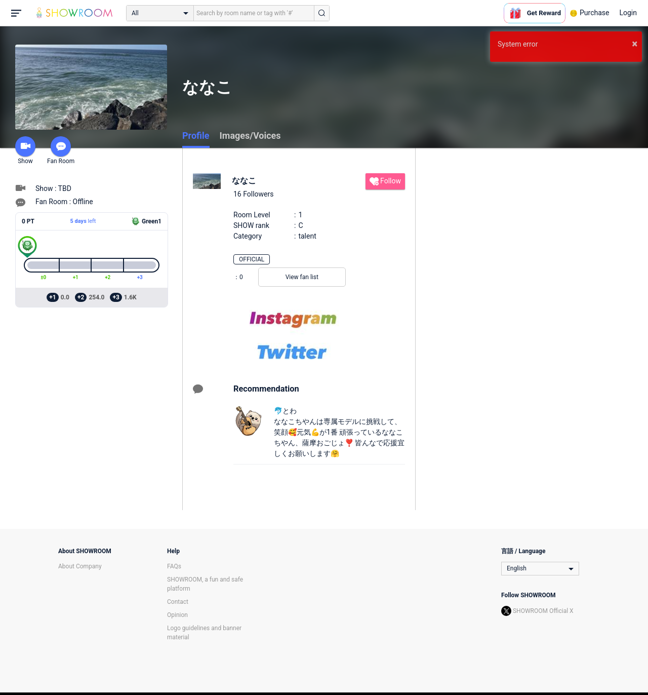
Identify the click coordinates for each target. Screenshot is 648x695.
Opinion (177, 615)
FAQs (174, 566)
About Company (80, 566)
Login (628, 13)
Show (25, 150)
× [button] (634, 43)
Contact (177, 601)
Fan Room (60, 150)
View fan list (302, 277)
